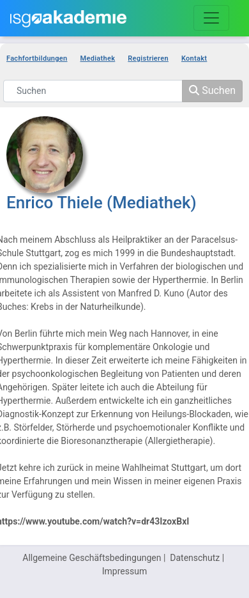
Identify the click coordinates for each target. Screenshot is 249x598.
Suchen (212, 90)
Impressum (124, 571)
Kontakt (194, 58)
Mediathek (98, 58)
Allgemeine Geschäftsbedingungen (91, 558)
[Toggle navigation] (211, 18)
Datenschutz (195, 558)
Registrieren (148, 58)
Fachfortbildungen (37, 58)
